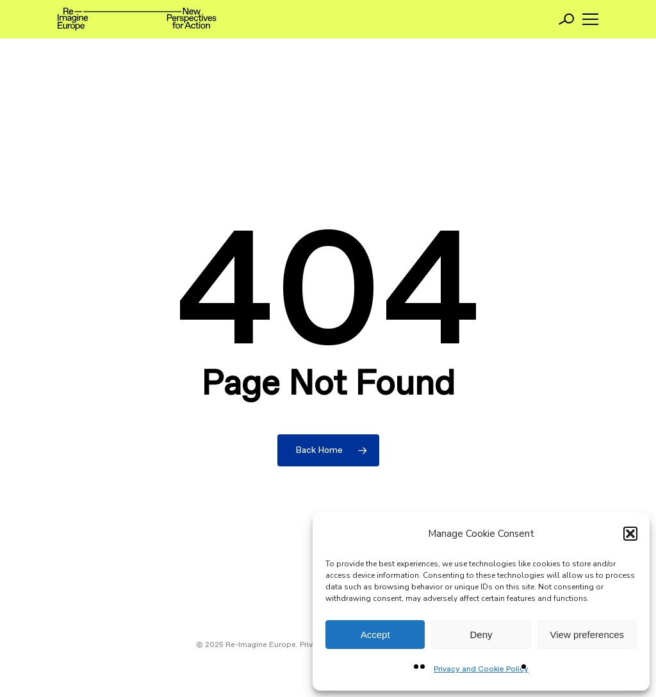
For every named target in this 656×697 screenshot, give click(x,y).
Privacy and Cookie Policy (481, 669)
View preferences (587, 634)
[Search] (566, 19)
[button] (630, 533)
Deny (481, 634)
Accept (375, 634)
